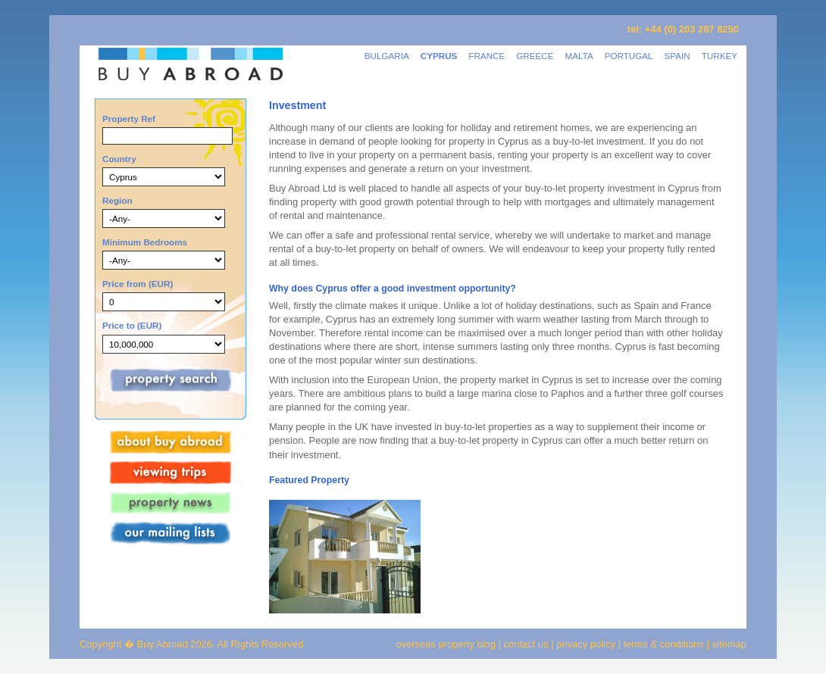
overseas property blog (446, 644)
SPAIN (677, 56)
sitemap (727, 644)
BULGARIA (387, 56)
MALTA (579, 56)
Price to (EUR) (131, 325)
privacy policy (585, 644)
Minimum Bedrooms (144, 242)
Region (117, 200)
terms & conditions (665, 644)
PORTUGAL (629, 56)
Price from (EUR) (137, 284)
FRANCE (486, 56)
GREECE (534, 56)
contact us (526, 644)
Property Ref (128, 118)
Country (119, 159)
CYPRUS (439, 56)
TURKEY (719, 56)
